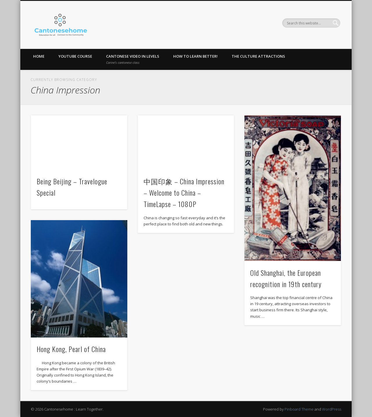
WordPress (331, 409)
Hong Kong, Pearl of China (71, 349)
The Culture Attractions (258, 56)
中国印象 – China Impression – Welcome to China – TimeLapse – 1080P (184, 192)
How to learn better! (195, 56)
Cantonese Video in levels (132, 59)
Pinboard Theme (299, 409)
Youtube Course (75, 56)
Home (38, 56)
